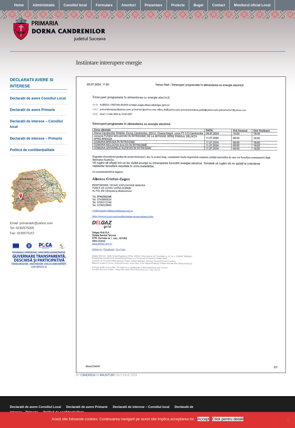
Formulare (104, 5)
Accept (203, 419)
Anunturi (129, 5)
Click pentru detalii (227, 419)
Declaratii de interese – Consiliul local (141, 407)
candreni (87, 375)
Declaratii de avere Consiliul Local (38, 98)
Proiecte (178, 5)
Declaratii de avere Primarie (32, 110)
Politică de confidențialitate (32, 150)
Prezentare (153, 5)
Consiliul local (75, 5)
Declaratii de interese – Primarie (36, 138)
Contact (218, 5)
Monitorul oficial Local (252, 5)
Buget (198, 5)
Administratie (44, 5)
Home (19, 5)
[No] (288, 420)
